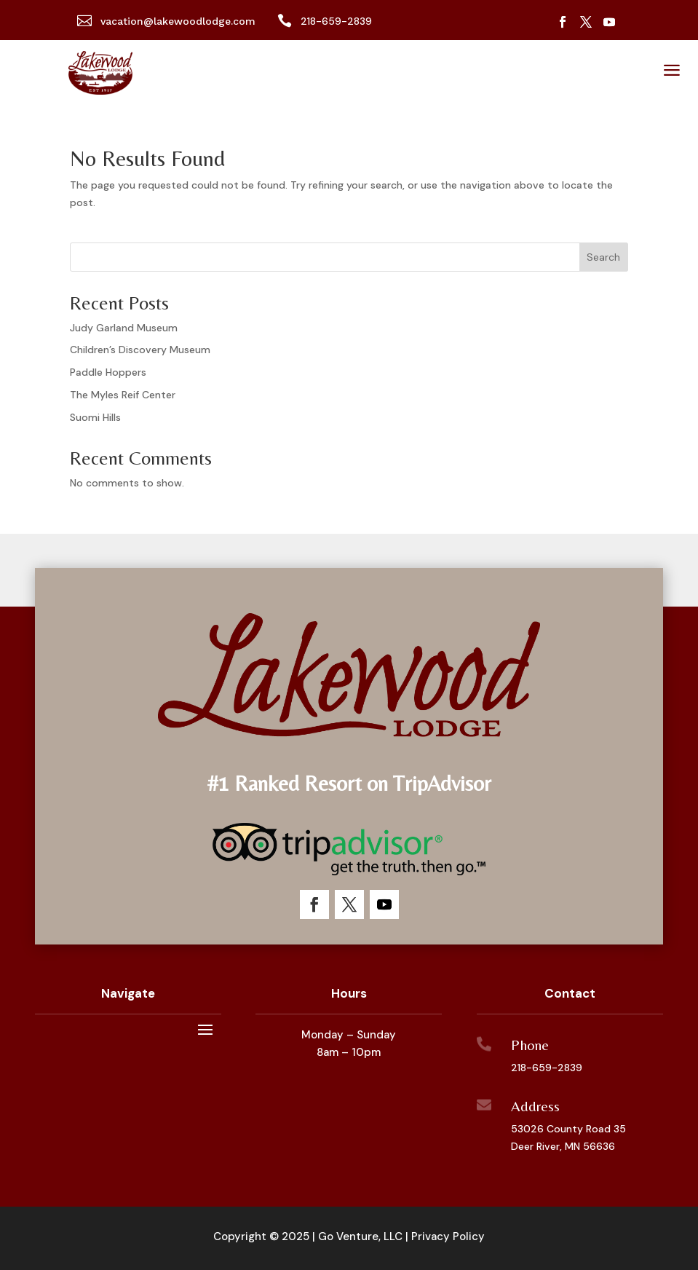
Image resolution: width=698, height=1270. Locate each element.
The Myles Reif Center (122, 394)
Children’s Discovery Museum (140, 349)
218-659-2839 (546, 1067)
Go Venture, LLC (360, 1236)
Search (603, 257)
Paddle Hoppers (108, 372)
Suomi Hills (95, 417)
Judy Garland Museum (124, 327)
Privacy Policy (448, 1236)
